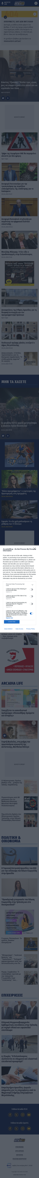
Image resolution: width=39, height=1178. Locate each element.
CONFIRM (11, 622)
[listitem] (19, 584)
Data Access (19, 629)
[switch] (31, 589)
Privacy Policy (30, 629)
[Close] (35, 549)
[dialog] (19, 589)
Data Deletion (8, 629)
